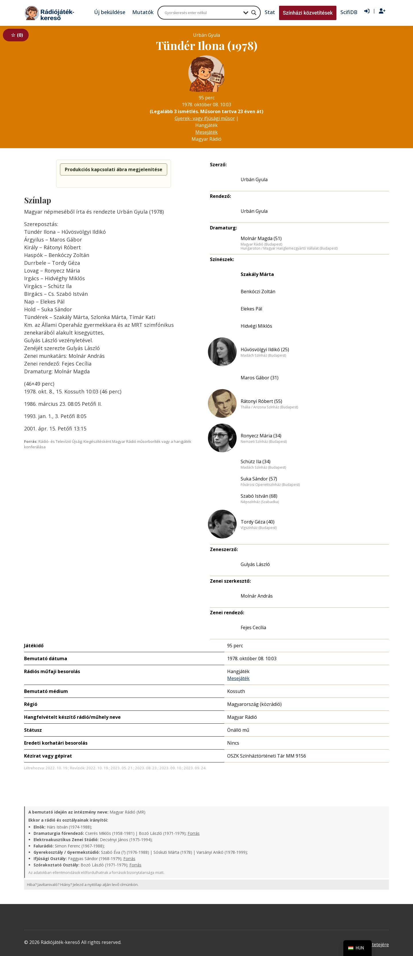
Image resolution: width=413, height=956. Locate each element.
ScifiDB (348, 12)
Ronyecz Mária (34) (261, 435)
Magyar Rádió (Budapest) (261, 244)
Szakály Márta (257, 274)
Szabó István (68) (259, 496)
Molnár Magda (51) (261, 238)
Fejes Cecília (253, 627)
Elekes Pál (251, 309)
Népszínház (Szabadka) (260, 502)
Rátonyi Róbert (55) (261, 401)
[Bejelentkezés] (366, 11)
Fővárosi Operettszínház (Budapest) (270, 485)
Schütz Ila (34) (255, 461)
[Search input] (202, 13)
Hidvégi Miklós (256, 326)
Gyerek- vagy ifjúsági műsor (205, 118)
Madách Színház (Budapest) (263, 356)
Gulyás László (255, 564)
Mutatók (142, 12)
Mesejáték (206, 132)
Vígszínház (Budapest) (258, 528)
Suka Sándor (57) (259, 479)
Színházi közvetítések (308, 13)
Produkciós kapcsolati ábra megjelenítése (113, 169)
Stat (270, 12)
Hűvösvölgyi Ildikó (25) (265, 349)
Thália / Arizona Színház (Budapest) (269, 407)
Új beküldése (109, 12)
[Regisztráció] (382, 11)
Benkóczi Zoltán (258, 291)
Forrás (194, 833)
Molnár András (257, 596)
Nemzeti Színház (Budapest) (264, 442)
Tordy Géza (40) (257, 522)
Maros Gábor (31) (259, 377)
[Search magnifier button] (254, 13)
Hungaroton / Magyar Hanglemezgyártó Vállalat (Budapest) (289, 248)
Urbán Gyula (254, 179)
